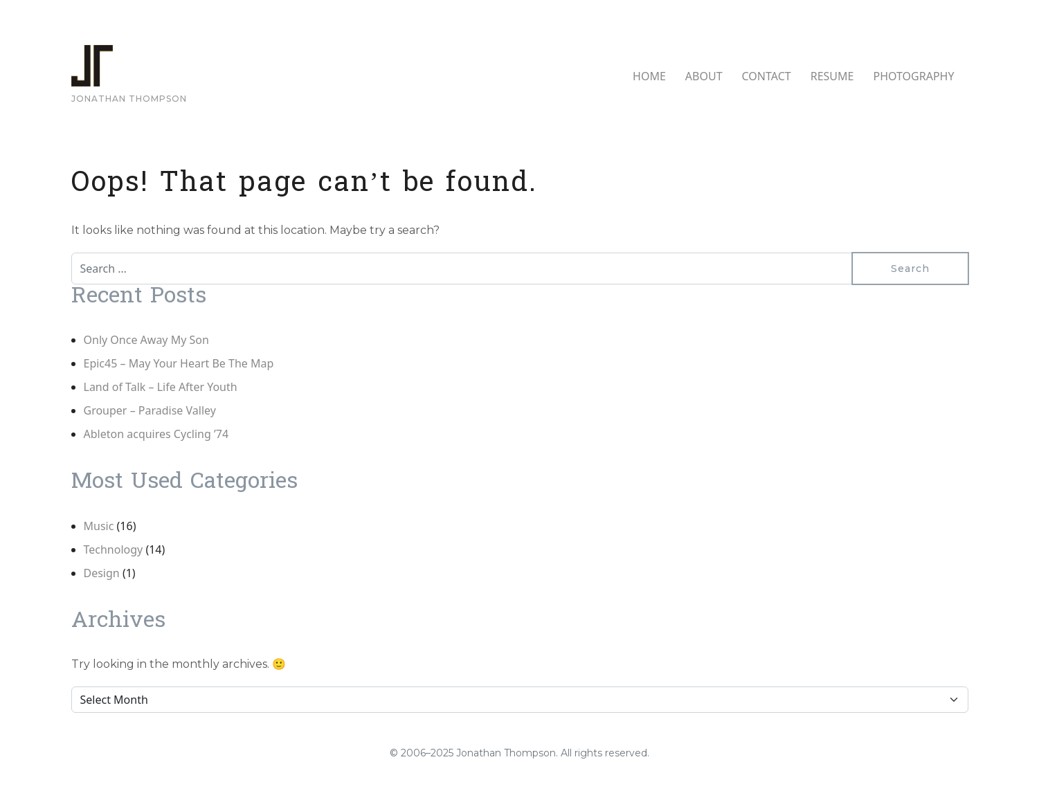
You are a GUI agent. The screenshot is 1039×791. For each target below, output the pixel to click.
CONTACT (766, 76)
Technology (113, 549)
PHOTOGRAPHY (913, 76)
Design (102, 573)
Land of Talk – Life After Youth (160, 386)
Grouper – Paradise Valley (150, 410)
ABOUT (704, 76)
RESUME (832, 76)
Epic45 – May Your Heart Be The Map (179, 363)
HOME (649, 76)
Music (99, 526)
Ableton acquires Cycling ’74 (156, 434)
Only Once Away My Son (146, 339)
